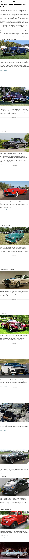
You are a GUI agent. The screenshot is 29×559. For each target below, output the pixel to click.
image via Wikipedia (3, 70)
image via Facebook (3, 164)
